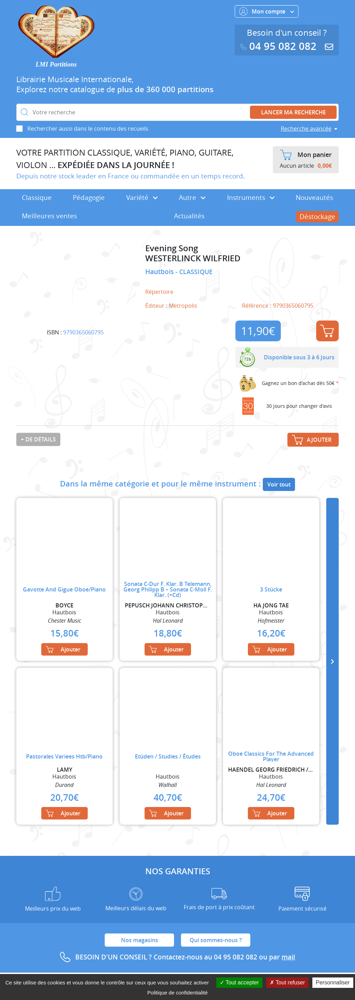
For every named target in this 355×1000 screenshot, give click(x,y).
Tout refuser (287, 982)
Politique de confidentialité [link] (177, 992)
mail (288, 957)
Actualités (189, 215)
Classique (37, 197)
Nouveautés (314, 197)
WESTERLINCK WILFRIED (193, 258)
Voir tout (279, 484)
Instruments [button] (251, 197)
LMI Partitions (56, 64)
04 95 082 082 (279, 46)
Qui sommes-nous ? (216, 940)
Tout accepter (239, 982)
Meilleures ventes (49, 215)
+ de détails (38, 439)
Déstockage (317, 216)
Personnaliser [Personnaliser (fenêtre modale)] (333, 982)
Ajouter (327, 331)
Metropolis (183, 305)
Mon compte (266, 11)
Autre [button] (192, 197)
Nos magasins (139, 940)
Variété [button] (142, 197)
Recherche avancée (306, 128)
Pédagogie (89, 197)
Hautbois (160, 271)
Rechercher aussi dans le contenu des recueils (87, 128)
